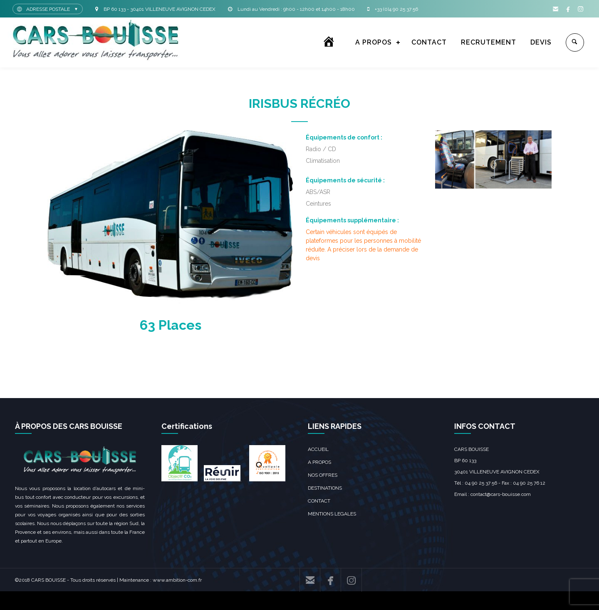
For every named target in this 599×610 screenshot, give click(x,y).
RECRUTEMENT (488, 42)
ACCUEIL (318, 449)
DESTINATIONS (325, 488)
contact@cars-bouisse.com (500, 494)
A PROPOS (373, 42)
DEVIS (541, 42)
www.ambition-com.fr (177, 580)
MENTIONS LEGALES (332, 514)
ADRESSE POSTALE (48, 9)
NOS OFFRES (322, 475)
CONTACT (429, 42)
